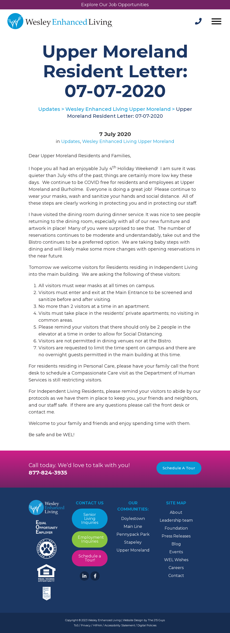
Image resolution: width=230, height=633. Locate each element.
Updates (70, 141)
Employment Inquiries (91, 539)
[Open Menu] (216, 22)
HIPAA (97, 625)
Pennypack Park (133, 534)
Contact (176, 575)
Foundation (176, 528)
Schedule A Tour (179, 468)
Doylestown (133, 518)
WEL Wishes (176, 559)
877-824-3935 (48, 472)
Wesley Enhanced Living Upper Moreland (128, 141)
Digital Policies (146, 625)
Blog (176, 544)
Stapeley (133, 542)
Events (176, 552)
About (176, 512)
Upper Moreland (133, 550)
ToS (76, 625)
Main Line (133, 526)
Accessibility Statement (119, 625)
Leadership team (176, 520)
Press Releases (176, 536)
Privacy (86, 625)
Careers (176, 567)
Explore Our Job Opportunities (115, 4)
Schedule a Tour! (89, 558)
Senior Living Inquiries (89, 518)
